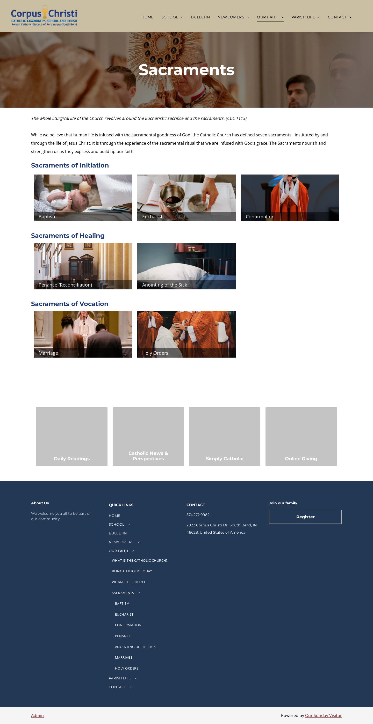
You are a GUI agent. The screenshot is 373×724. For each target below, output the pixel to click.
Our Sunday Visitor (323, 715)
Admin (37, 715)
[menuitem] (147, 17)
